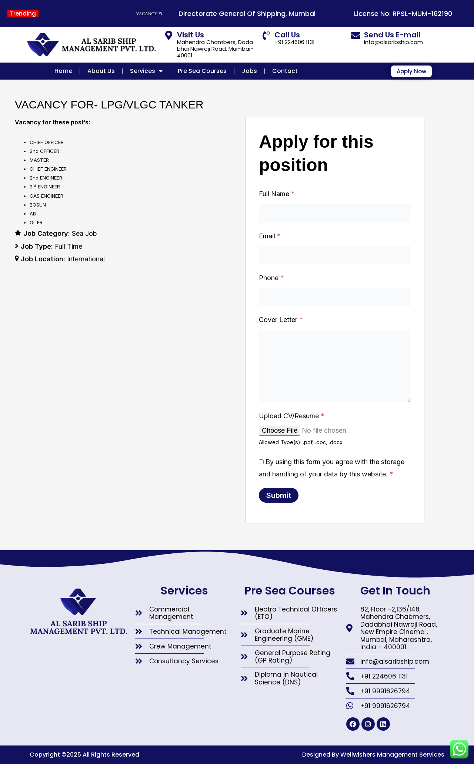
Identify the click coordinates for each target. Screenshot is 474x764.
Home (63, 71)
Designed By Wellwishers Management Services (373, 754)
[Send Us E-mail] (355, 35)
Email (270, 236)
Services (146, 71)
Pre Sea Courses (202, 71)
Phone (271, 278)
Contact (285, 71)
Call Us (287, 35)
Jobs (249, 71)
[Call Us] (266, 35)
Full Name (277, 194)
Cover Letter (281, 320)
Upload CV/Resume (291, 416)
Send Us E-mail (392, 35)
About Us (101, 71)
